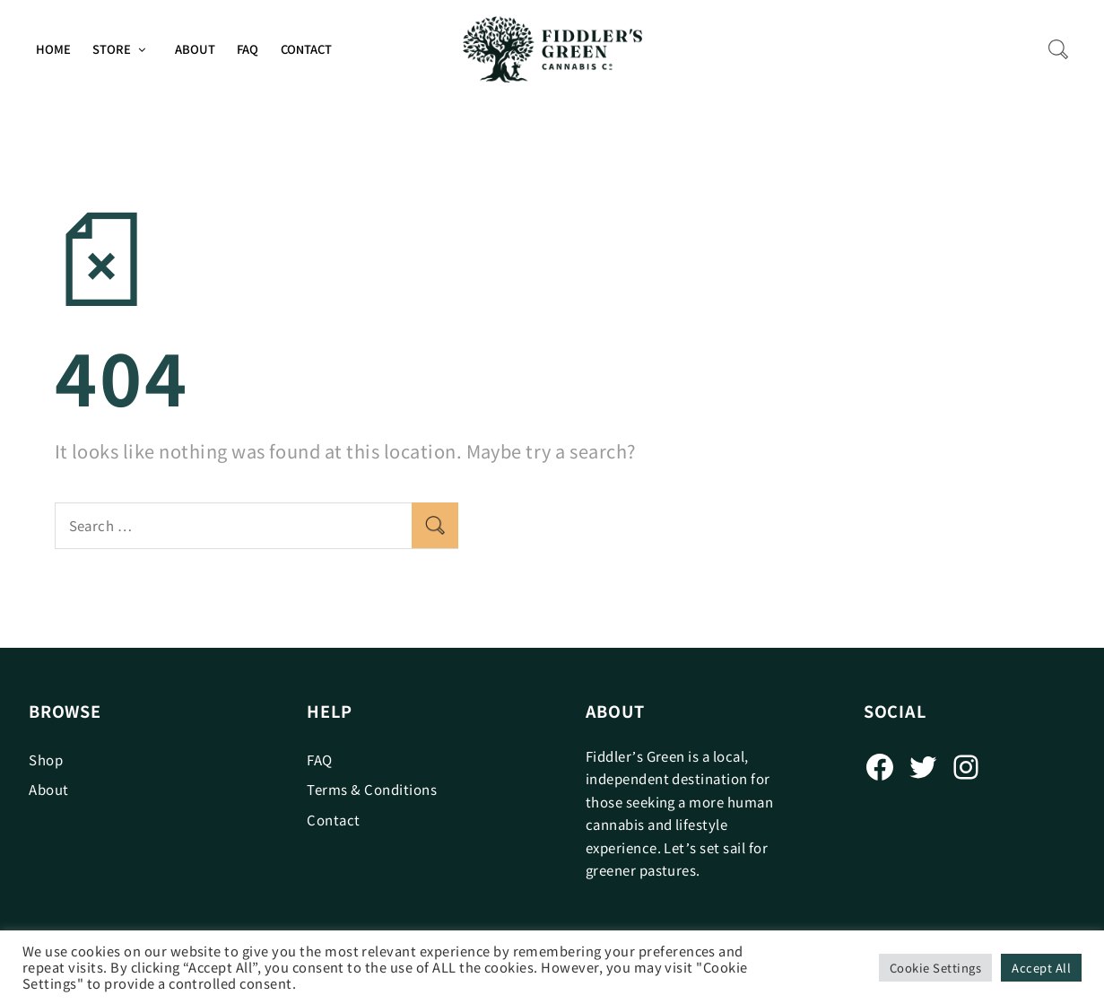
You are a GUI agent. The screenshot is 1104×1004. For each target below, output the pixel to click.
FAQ (247, 48)
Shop (46, 759)
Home (53, 48)
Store (111, 48)
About (195, 48)
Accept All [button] (1041, 967)
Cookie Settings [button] (935, 967)
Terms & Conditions (372, 789)
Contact (306, 48)
